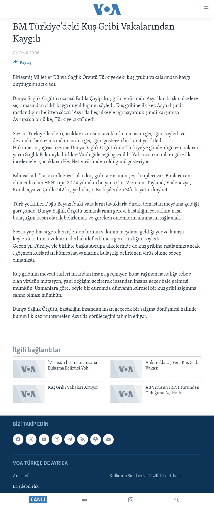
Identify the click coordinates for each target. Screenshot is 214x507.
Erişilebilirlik (26, 486)
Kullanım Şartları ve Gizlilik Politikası (145, 476)
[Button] (22, 64)
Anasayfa (22, 476)
